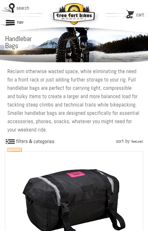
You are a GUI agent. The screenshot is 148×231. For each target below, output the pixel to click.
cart (140, 14)
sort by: (129, 141)
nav (20, 22)
